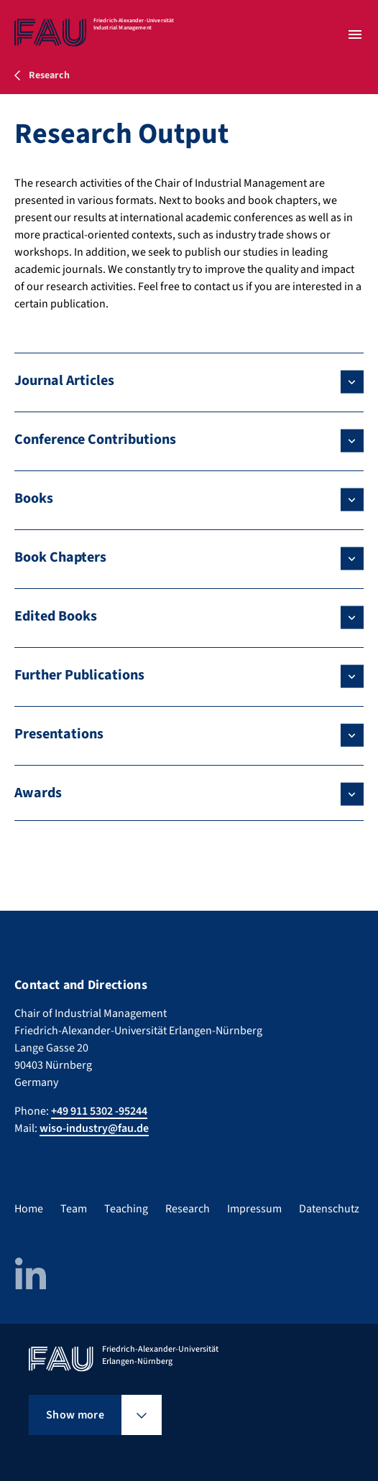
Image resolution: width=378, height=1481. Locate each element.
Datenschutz (329, 1209)
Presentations (58, 734)
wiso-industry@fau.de (94, 1128)
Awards (38, 793)
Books (33, 498)
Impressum (254, 1209)
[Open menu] (355, 34)
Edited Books (55, 616)
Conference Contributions (95, 440)
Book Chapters (60, 557)
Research (187, 1209)
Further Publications (79, 675)
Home (28, 1209)
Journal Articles (64, 381)
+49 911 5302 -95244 (99, 1111)
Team (73, 1209)
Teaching (126, 1209)
